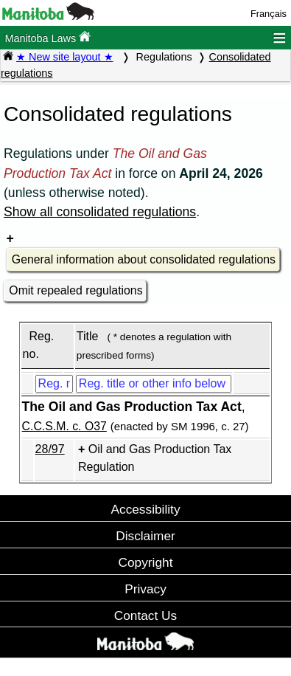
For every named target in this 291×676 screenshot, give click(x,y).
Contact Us (145, 615)
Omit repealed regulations (75, 290)
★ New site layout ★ (64, 57)
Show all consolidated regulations (100, 211)
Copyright (146, 562)
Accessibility (145, 509)
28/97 (50, 449)
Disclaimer (145, 535)
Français (268, 13)
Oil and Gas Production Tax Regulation (154, 458)
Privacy (145, 589)
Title (88, 336)
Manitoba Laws (47, 37)
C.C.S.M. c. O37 (64, 426)
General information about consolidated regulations (144, 259)
